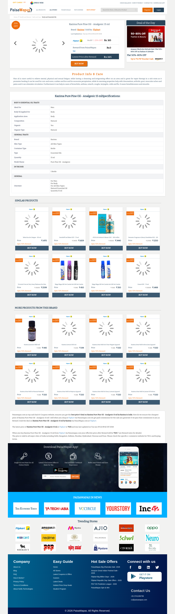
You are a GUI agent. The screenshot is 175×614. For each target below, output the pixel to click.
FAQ (15, 574)
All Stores (57, 571)
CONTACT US (148, 3)
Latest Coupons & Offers (62, 574)
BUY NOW (79, 64)
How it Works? (18, 578)
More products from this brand (36, 307)
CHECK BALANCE (125, 3)
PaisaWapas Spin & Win (100, 588)
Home (55, 567)
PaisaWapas (80, 610)
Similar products (26, 200)
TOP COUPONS (78, 10)
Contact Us (140, 591)
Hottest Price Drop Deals (62, 585)
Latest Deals (58, 582)
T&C (74, 51)
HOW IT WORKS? (137, 3)
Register (147, 10)
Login (159, 10)
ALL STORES (53, 10)
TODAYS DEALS (66, 10)
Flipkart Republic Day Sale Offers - (106, 580)
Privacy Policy (18, 582)
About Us (16, 567)
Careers (56, 578)
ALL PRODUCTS (40, 10)
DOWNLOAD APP (159, 3)
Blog (15, 571)
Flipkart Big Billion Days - (102, 577)
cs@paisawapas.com (139, 600)
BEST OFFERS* (91, 10)
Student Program (59, 589)
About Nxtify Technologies (23, 589)
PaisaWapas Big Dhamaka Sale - (105, 567)
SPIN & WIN (36, 3)
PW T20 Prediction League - (104, 584)
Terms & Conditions (20, 585)
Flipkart (96, 30)
